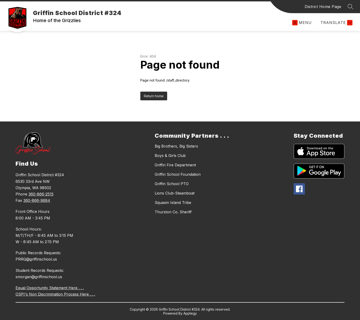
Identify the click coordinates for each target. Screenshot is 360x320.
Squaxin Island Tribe (173, 202)
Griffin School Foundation (178, 174)
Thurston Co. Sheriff (173, 212)
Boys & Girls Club (170, 155)
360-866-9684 (36, 200)
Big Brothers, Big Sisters (176, 146)
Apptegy (190, 313)
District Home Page (323, 6)
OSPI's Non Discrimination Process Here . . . (55, 294)
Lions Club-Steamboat (174, 193)
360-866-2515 (40, 194)
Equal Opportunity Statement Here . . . (50, 287)
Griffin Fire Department (175, 165)
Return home (154, 96)
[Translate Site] (335, 23)
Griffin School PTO (172, 183)
